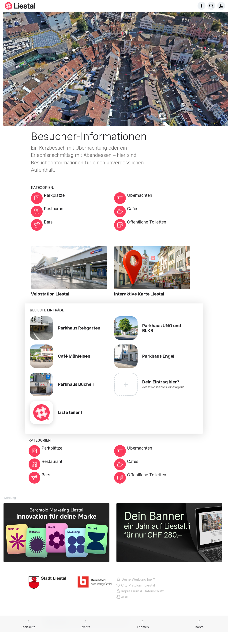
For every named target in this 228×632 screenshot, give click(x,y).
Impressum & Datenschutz (140, 604)
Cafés (126, 213)
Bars (42, 228)
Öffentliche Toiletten (140, 228)
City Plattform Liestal (135, 598)
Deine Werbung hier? (135, 592)
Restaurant (48, 213)
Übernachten (133, 198)
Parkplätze (48, 198)
